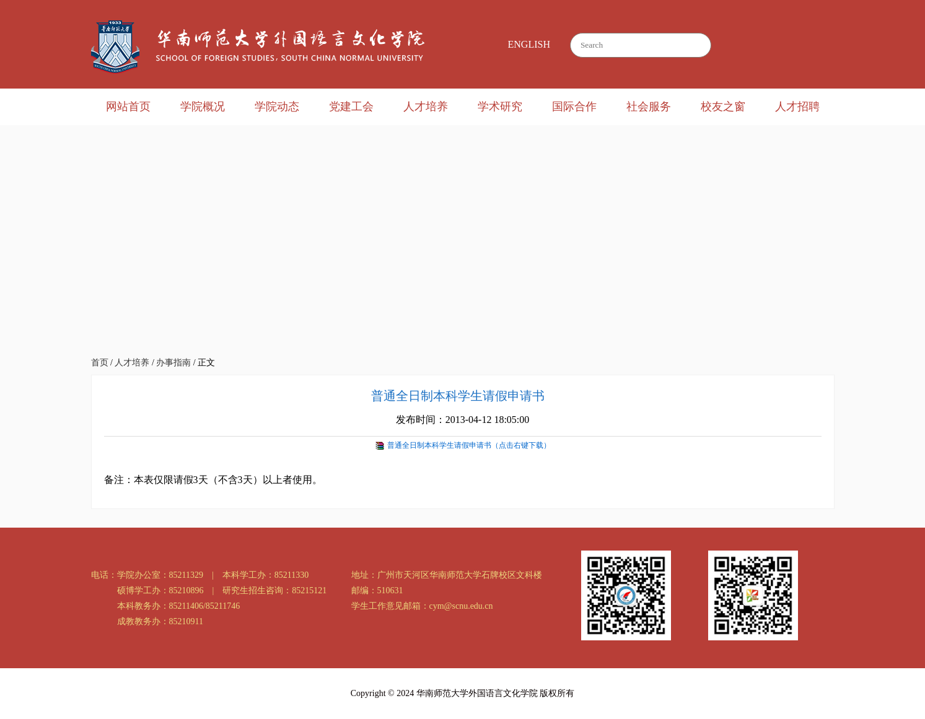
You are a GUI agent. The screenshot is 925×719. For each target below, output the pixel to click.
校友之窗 (723, 106)
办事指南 (173, 362)
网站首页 (128, 106)
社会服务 (648, 106)
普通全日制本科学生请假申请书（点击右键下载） (469, 445)
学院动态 (277, 106)
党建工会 (351, 106)
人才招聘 (797, 106)
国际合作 (574, 106)
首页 (99, 362)
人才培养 (425, 106)
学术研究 (500, 106)
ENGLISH (529, 44)
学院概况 (202, 106)
